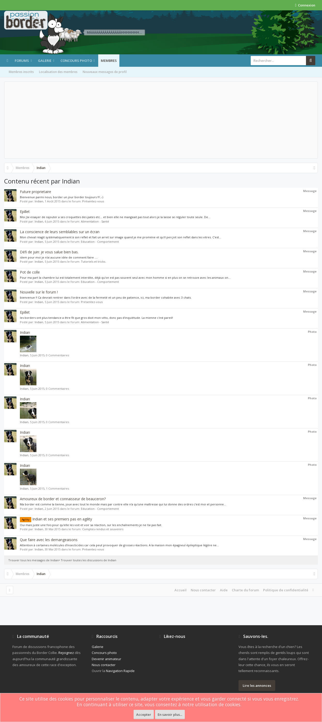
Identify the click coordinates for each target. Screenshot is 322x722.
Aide (224, 590)
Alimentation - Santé (95, 221)
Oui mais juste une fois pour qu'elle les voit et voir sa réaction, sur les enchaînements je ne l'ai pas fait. (91, 525)
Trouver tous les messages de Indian (33, 560)
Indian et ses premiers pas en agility (56, 519)
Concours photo (76, 60)
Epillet (25, 211)
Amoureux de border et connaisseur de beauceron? (63, 498)
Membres (109, 60)
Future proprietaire (35, 191)
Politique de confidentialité (285, 590)
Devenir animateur (106, 659)
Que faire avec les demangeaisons (49, 539)
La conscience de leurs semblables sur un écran (59, 231)
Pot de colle (30, 272)
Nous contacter (203, 590)
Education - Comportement (100, 242)
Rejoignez (66, 652)
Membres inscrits (21, 72)
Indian (39, 201)
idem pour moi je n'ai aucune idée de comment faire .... (59, 257)
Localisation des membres (58, 72)
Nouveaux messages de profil (105, 72)
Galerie (44, 60)
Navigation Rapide (120, 670)
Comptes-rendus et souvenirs (102, 529)
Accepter (143, 714)
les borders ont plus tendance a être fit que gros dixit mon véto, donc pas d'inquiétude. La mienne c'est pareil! (96, 318)
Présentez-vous (93, 201)
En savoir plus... (170, 714)
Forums (22, 60)
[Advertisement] (161, 120)
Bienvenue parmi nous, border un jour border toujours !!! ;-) (61, 197)
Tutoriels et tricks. (93, 261)
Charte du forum (245, 590)
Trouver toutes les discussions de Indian (88, 560)
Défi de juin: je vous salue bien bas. (49, 251)
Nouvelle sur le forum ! (39, 292)
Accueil (180, 590)
